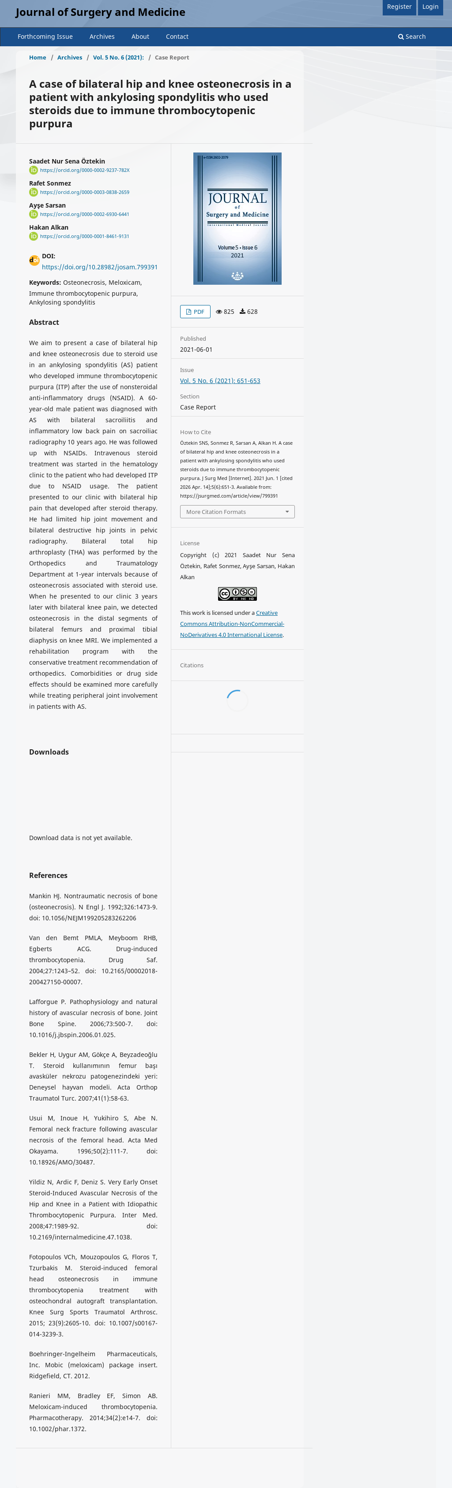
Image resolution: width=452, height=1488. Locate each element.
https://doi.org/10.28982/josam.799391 (100, 267)
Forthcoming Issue (45, 36)
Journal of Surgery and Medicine (100, 11)
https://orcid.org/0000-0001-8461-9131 (84, 236)
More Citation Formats (216, 512)
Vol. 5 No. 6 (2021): (118, 57)
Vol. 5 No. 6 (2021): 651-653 (220, 380)
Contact (177, 36)
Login (430, 6)
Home (37, 57)
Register (399, 6)
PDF (198, 312)
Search (412, 36)
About (140, 36)
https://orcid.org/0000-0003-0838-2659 (84, 192)
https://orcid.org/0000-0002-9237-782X (84, 170)
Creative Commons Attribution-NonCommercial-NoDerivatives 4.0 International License (232, 624)
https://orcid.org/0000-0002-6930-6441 (84, 214)
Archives (102, 36)
